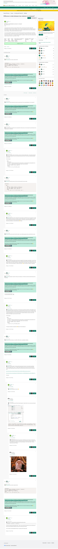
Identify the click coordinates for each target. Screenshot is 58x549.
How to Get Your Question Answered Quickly (45, 42)
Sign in (47, 7)
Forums (16, 5)
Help (50, 7)
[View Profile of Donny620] (7, 21)
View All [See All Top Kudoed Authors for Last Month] (40, 75)
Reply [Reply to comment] (34, 88)
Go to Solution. (21, 43)
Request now (39, 10)
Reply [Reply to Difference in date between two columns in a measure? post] (34, 48)
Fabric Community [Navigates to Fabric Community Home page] (12, 5)
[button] (29, 18)
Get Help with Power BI (18, 13)
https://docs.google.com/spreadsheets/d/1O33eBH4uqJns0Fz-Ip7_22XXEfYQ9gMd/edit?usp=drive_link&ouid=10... (20, 373)
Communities (26, 5)
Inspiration (20, 5)
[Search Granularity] (32, 9)
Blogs (30, 5)
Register (45, 7)
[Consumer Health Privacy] (13, 546)
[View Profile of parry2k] (9, 98)
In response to (8, 152)
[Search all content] (45, 9)
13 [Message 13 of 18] (8, 266)
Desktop (25, 13)
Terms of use (48, 543)
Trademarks (52, 543)
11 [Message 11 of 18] (8, 329)
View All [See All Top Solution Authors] (40, 59)
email (8, 81)
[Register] (41, 34)
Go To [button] (52, 7)
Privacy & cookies (45, 543)
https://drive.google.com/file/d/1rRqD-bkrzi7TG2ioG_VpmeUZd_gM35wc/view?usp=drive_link (18, 371)
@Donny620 (8, 59)
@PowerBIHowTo (11, 74)
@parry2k (8, 218)
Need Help (8, 46)
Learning (33, 5)
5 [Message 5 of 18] (8, 378)
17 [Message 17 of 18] (8, 170)
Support (36, 5)
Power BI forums (6, 13)
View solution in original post (8, 84)
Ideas (23, 5)
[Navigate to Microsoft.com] (6, 5)
